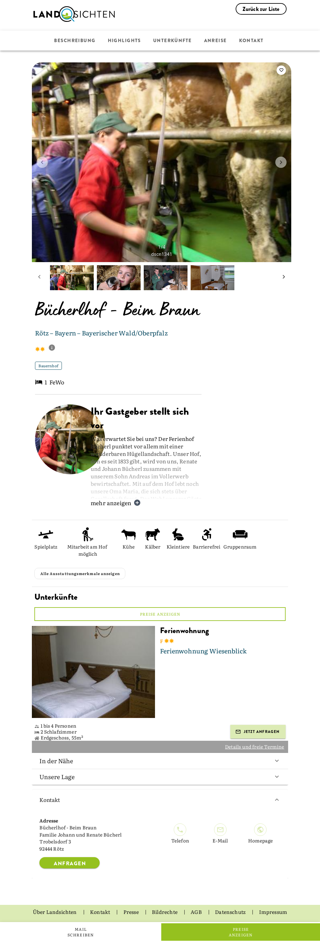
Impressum (273, 911)
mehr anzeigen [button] (116, 503)
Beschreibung (74, 40)
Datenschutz (231, 911)
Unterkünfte (172, 40)
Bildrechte (165, 911)
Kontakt (251, 40)
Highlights (124, 40)
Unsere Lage (159, 776)
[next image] (281, 162)
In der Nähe (159, 760)
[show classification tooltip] (54, 348)
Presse (131, 911)
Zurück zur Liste (261, 9)
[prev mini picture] (39, 277)
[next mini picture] (283, 277)
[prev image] (42, 162)
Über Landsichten (55, 911)
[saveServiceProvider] (281, 70)
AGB (197, 911)
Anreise (215, 40)
